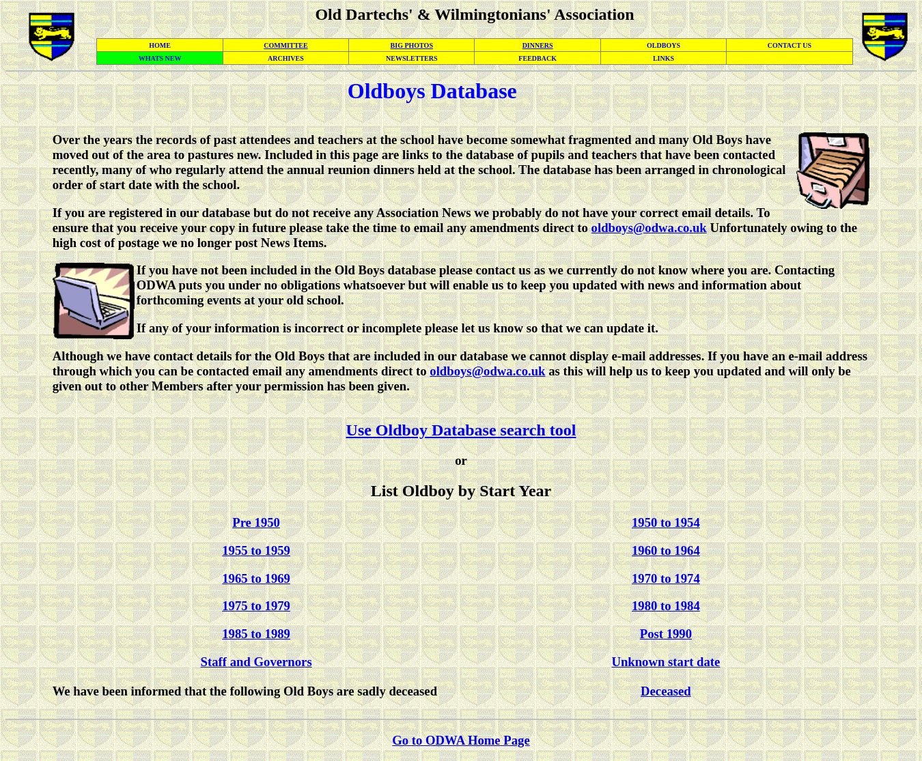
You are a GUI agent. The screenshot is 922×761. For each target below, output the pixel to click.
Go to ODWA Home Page (461, 740)
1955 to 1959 (256, 550)
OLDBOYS (663, 45)
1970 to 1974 (666, 578)
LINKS (663, 58)
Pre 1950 (256, 522)
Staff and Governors (256, 662)
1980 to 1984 (666, 606)
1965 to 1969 (256, 578)
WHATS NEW (160, 58)
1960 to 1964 (666, 550)
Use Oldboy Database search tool (461, 430)
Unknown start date (665, 662)
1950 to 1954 (666, 522)
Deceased (666, 691)
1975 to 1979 (256, 606)
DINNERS (537, 45)
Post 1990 (666, 634)
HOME (160, 45)
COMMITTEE (285, 45)
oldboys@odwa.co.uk (649, 227)
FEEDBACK (537, 58)
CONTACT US (789, 45)
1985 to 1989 (256, 634)
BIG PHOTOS (412, 45)
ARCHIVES (286, 58)
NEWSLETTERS (412, 58)
